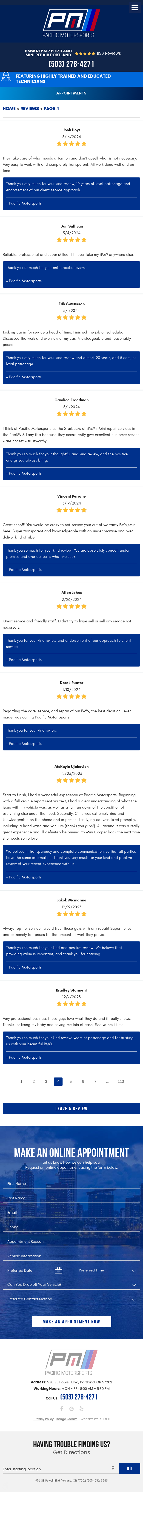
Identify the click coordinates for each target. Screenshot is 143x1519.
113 (121, 1081)
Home (9, 108)
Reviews (29, 108)
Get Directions (71, 1452)
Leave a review (71, 1108)
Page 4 (51, 108)
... (107, 1081)
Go (129, 1468)
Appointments (71, 93)
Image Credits (66, 1419)
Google (72, 1409)
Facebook (62, 1409)
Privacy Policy (44, 1419)
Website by (95, 1419)
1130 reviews (109, 53)
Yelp (81, 1409)
